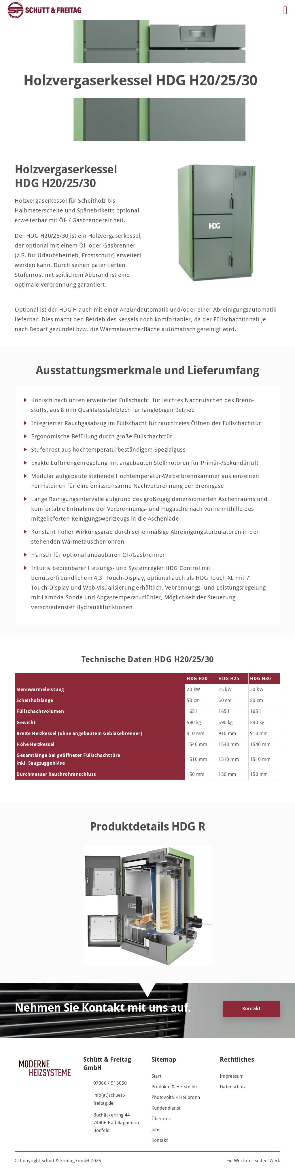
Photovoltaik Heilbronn (176, 1097)
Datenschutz (233, 1087)
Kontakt (251, 1008)
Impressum (232, 1076)
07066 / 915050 (110, 1083)
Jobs (156, 1129)
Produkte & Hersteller (174, 1087)
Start (157, 1076)
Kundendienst (166, 1108)
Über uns (161, 1118)
